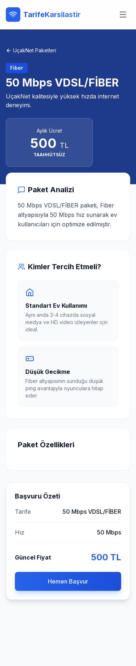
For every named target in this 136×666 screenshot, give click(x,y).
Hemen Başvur (68, 581)
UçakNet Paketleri (31, 50)
